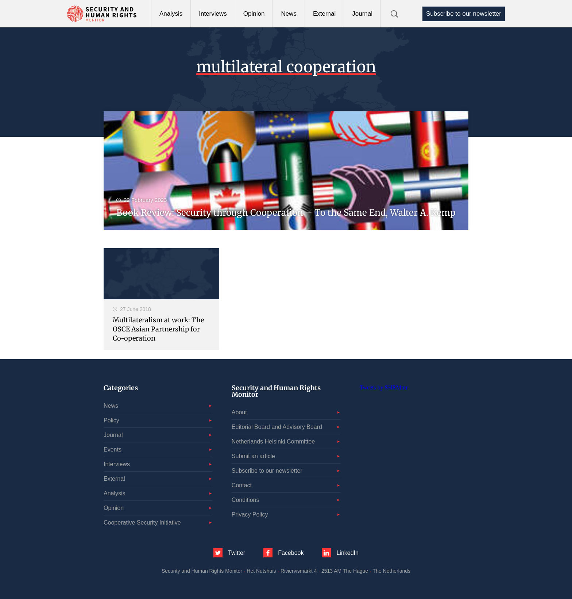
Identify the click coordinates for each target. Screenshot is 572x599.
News (289, 13)
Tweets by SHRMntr (384, 387)
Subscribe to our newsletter (463, 13)
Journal (362, 13)
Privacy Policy (250, 514)
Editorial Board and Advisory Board (277, 427)
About (239, 412)
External (324, 13)
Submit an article (253, 456)
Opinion (254, 13)
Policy (111, 420)
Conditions (245, 500)
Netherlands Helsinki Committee (273, 441)
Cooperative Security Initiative (142, 522)
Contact (242, 485)
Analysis (170, 13)
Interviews (213, 13)
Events (112, 449)
